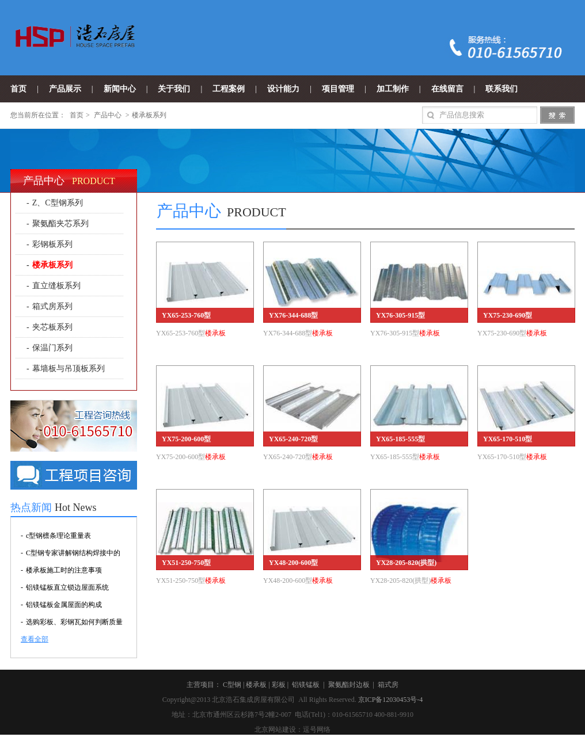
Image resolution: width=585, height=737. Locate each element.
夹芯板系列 (52, 327)
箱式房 (388, 685)
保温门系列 (52, 347)
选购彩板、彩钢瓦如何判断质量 (74, 622)
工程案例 (228, 89)
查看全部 (34, 639)
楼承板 (256, 685)
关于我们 (174, 89)
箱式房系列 (52, 306)
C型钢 (232, 685)
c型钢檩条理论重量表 (58, 536)
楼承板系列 (149, 115)
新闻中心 (120, 89)
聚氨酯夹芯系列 (60, 223)
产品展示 (65, 89)
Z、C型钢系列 (57, 202)
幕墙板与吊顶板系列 (68, 368)
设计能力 (283, 89)
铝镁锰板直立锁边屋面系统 (67, 587)
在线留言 (447, 89)
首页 (18, 89)
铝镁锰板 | (309, 685)
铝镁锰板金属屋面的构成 (64, 605)
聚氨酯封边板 (349, 685)
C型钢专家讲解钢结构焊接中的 (73, 553)
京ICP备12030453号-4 (390, 700)
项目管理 (338, 89)
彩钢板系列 (52, 244)
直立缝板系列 (56, 285)
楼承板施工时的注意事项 (64, 570)
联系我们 (501, 89)
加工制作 (393, 89)
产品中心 (107, 115)
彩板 (279, 685)
